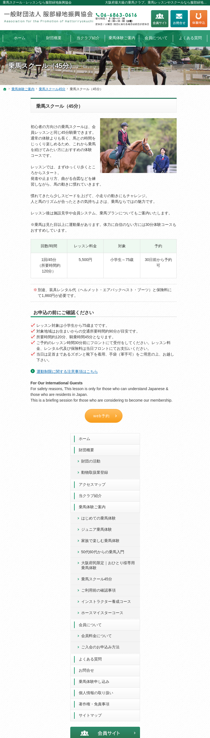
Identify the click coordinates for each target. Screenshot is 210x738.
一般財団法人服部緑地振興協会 (117, 733)
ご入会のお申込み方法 (185, 333)
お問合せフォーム (179, 18)
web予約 (74, 416)
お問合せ (173, 359)
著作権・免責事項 (181, 393)
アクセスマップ (179, 149)
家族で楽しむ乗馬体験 (185, 207)
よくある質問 (177, 348)
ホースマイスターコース (183, 294)
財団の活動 (177, 126)
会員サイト (159, 18)
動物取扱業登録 (181, 137)
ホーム (171, 103)
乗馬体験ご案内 (179, 171)
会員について (177, 308)
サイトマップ (177, 404)
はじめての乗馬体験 (185, 183)
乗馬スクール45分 (183, 253)
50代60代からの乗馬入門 (185, 223)
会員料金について (183, 319)
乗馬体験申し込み (181, 370)
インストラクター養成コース (185, 278)
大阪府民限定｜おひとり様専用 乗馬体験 (186, 239)
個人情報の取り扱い (183, 381)
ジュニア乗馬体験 (183, 194)
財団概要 (173, 114)
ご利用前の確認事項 (185, 264)
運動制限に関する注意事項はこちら (39, 371)
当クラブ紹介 (177, 160)
